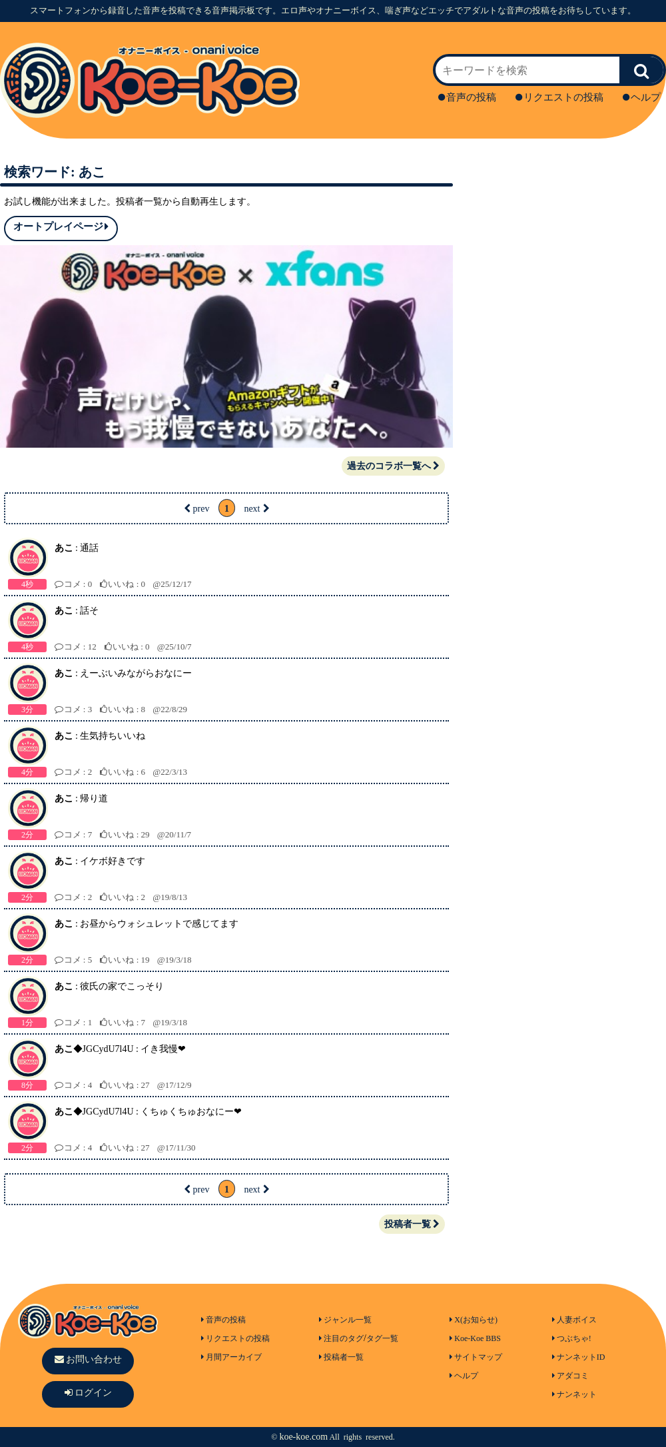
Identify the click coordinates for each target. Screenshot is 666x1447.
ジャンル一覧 (345, 1319)
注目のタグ (341, 1338)
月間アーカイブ (231, 1357)
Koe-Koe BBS (475, 1338)
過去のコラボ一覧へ (393, 466)
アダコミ (570, 1375)
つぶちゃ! (571, 1338)
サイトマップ (476, 1357)
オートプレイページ (61, 227)
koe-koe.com (303, 1437)
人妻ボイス (574, 1319)
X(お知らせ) (474, 1319)
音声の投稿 (467, 97)
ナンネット (574, 1394)
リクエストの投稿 (559, 97)
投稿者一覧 (412, 1224)
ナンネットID (578, 1357)
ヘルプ (642, 97)
